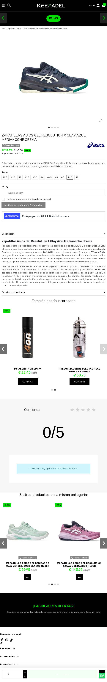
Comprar (27, 381)
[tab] (53, 234)
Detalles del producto (53, 292)
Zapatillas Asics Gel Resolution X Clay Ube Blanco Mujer (79, 564)
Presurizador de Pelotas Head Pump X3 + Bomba (79, 370)
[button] (3, 18)
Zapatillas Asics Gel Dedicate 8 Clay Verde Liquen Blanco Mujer (27, 564)
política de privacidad (39, 199)
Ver (27, 577)
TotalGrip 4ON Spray (28, 368)
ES (92, 5)
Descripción (53, 234)
